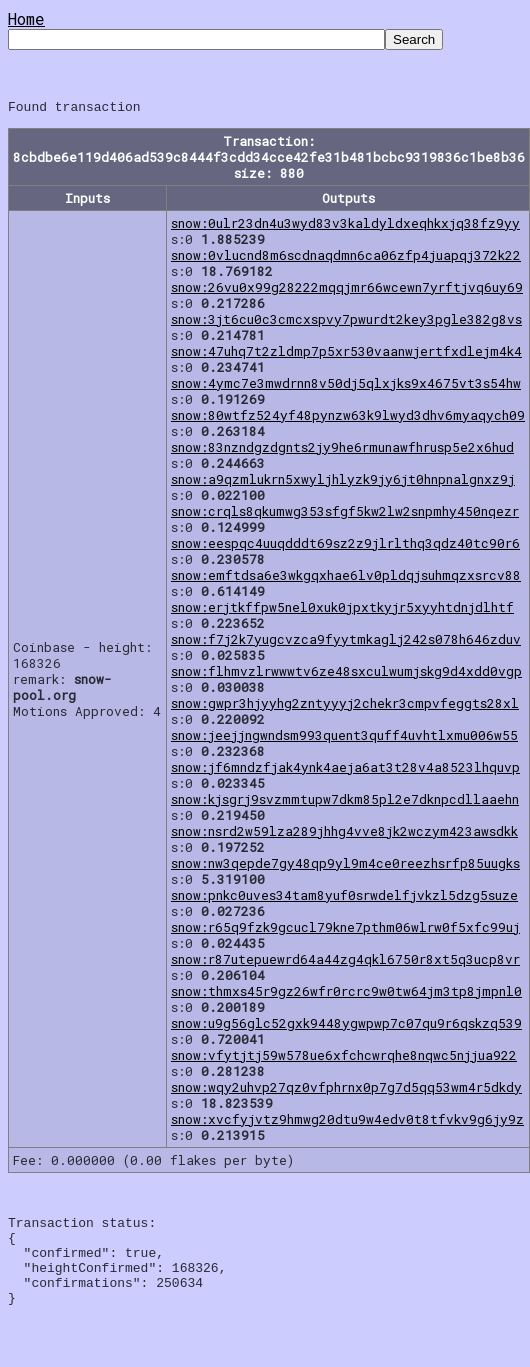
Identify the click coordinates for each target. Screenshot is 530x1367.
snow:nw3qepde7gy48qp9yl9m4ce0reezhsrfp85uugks (345, 866)
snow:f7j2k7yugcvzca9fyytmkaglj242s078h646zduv (346, 642)
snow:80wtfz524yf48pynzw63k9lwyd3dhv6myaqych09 (348, 418)
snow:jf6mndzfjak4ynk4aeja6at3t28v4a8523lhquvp (345, 770)
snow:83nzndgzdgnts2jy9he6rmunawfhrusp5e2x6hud (342, 450)
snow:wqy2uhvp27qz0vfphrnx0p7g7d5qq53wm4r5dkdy (346, 1090)
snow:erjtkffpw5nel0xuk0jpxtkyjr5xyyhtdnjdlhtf (342, 610)
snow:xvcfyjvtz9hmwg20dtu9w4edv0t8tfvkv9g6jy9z (347, 1122)
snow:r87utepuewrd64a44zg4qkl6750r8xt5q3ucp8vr (345, 962)
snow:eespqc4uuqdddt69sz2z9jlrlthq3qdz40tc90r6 (345, 546)
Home (26, 18)
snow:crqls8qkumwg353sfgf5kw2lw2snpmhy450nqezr (345, 514)
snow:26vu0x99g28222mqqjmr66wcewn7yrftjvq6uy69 (347, 290)
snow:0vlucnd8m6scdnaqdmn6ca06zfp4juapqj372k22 (346, 258)
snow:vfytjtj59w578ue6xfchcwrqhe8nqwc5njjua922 (344, 1058)
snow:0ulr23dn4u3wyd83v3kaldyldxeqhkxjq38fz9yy (345, 226)
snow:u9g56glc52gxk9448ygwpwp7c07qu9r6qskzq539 (346, 1026)
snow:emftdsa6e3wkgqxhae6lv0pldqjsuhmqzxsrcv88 (346, 578)
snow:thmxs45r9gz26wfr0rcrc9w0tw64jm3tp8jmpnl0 (346, 994)
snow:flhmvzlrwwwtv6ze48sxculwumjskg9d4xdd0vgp (346, 674)
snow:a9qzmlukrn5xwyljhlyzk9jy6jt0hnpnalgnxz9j (343, 482)
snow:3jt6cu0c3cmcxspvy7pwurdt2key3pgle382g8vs (346, 322)
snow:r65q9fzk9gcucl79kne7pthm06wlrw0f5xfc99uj (345, 930)
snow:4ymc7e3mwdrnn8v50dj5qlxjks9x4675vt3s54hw (346, 386)
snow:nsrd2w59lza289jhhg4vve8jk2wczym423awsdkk (344, 834)
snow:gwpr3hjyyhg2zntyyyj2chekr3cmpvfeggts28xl (345, 706)
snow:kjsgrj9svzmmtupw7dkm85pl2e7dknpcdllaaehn (345, 802)
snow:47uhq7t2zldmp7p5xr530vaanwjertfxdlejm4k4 (346, 354)
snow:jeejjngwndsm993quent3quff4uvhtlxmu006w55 (344, 738)
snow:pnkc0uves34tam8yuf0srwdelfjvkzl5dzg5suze (344, 898)
